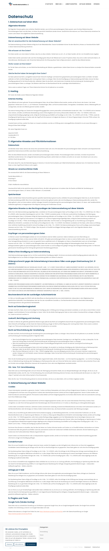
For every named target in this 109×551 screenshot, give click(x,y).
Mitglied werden (85, 4)
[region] (21, 537)
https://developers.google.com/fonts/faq (51, 511)
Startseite (49, 4)
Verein (41, 535)
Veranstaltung (44, 531)
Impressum (87, 547)
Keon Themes (79, 547)
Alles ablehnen (19, 544)
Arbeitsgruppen (71, 4)
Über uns (58, 4)
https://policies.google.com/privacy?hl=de (20, 513)
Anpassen (9, 544)
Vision (41, 538)
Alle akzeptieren (31, 544)
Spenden (97, 4)
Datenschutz (96, 547)
